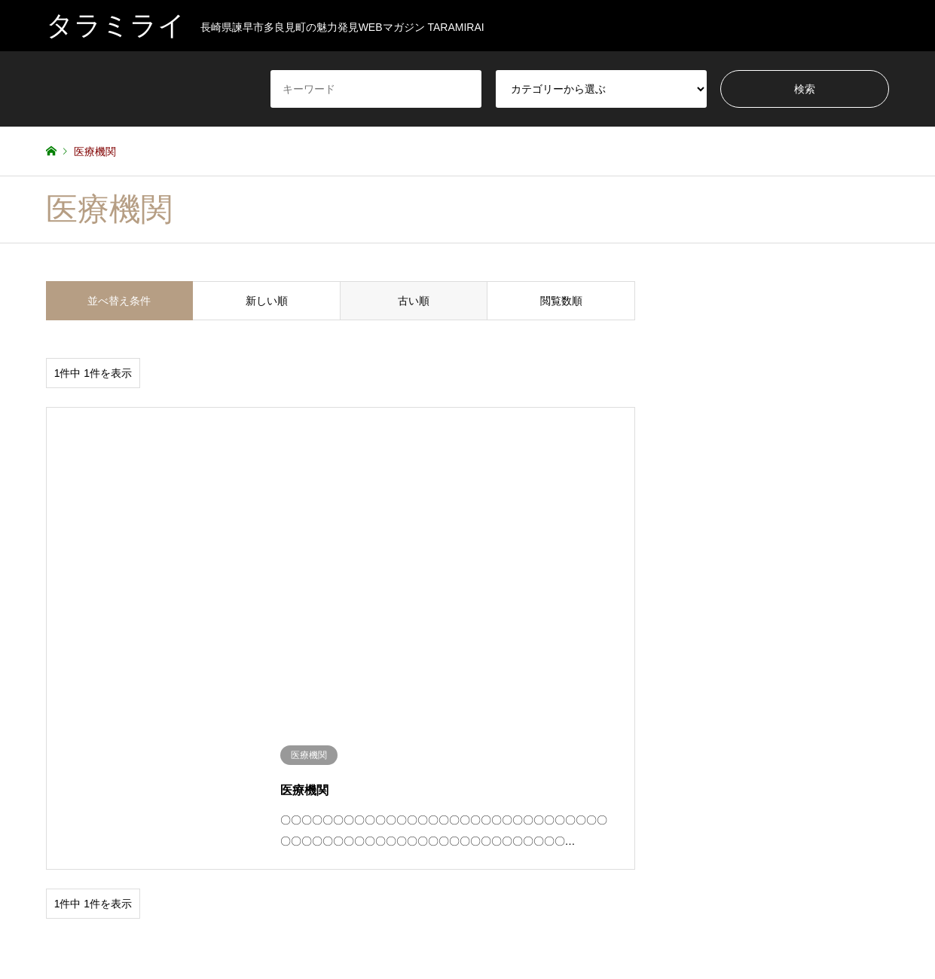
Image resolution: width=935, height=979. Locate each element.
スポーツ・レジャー (297, 817)
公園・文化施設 (604, 817)
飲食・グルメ (178, 839)
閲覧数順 (561, 301)
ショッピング (178, 817)
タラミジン (385, 817)
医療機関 (696, 817)
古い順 (413, 301)
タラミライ (467, 928)
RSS (51, 929)
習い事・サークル (82, 839)
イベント (64, 817)
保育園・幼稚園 (498, 817)
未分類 (797, 817)
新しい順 (267, 301)
